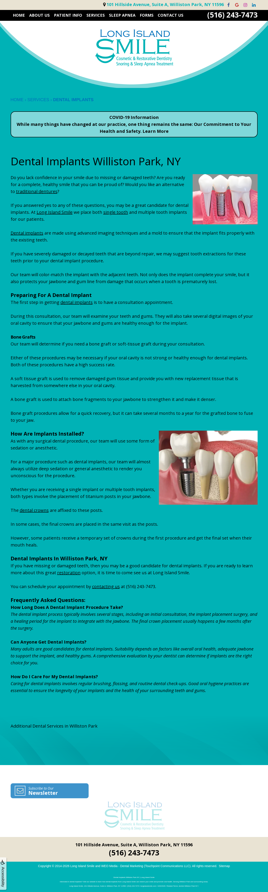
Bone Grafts (23, 337)
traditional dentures (36, 191)
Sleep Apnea (122, 15)
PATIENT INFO (68, 15)
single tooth (115, 212)
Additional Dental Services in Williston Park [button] (54, 726)
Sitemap (224, 866)
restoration (69, 573)
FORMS (146, 15)
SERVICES (95, 15)
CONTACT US (170, 15)
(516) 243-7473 (232, 14)
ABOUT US (39, 15)
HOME (19, 15)
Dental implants (27, 233)
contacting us (106, 586)
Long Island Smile (55, 212)
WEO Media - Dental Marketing (122, 866)
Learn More (156, 131)
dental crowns (34, 510)
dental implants (76, 302)
